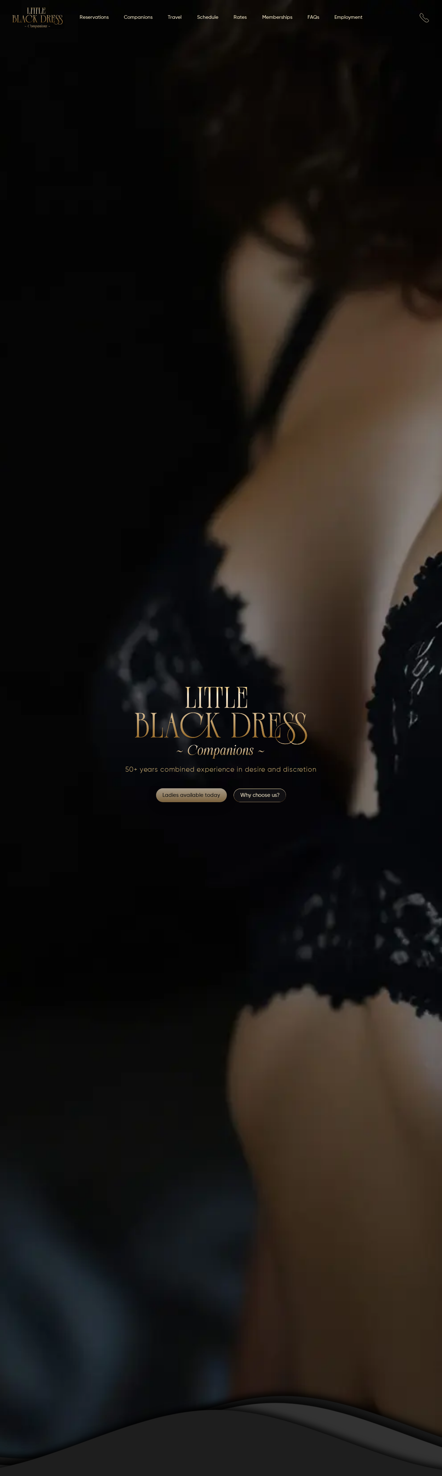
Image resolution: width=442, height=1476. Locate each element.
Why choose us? (260, 795)
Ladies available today (191, 795)
